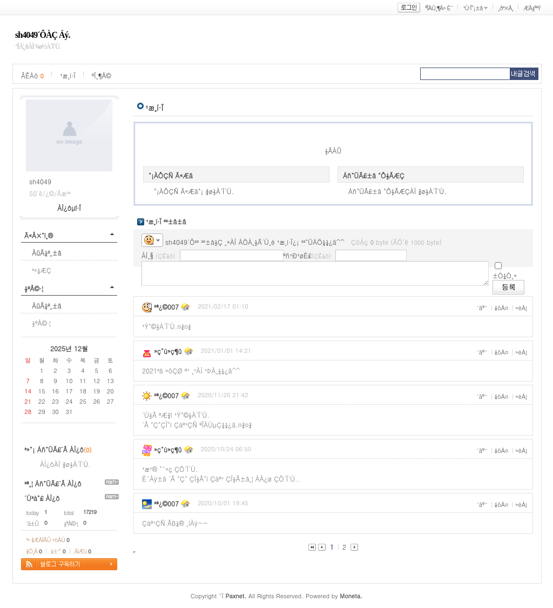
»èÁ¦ (521, 308)
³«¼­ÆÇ (41, 270)
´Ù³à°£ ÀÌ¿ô (41, 498)
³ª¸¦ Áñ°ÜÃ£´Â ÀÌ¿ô (53, 483)
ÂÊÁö (32, 75)
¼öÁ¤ (501, 308)
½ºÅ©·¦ (33, 288)
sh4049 (40, 181)
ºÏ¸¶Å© (101, 75)
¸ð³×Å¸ (505, 8)
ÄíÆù (83, 551)
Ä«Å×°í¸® (38, 235)
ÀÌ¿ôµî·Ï (69, 207)
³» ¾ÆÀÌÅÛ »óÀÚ (47, 540)
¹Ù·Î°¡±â (472, 8)
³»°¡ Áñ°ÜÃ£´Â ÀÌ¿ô (54, 449)
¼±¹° (58, 551)
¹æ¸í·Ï (68, 75)
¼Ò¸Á (34, 551)
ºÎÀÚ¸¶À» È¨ (439, 8)
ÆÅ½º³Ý (532, 8)
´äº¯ (482, 308)
